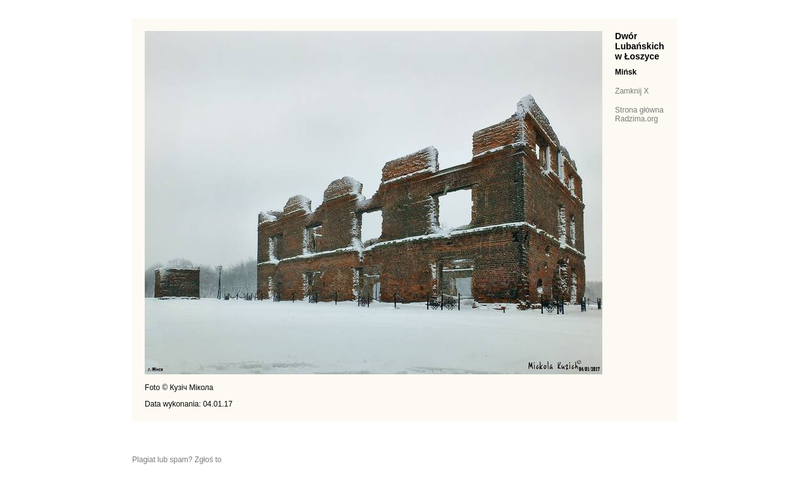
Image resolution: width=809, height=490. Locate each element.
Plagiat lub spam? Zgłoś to (176, 459)
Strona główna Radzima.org (639, 114)
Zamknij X (631, 91)
